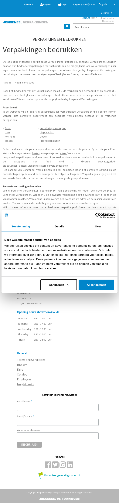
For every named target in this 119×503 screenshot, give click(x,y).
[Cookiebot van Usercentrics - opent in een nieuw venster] (98, 215)
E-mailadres (24, 401)
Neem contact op (25, 82)
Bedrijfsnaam (25, 416)
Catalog (22, 374)
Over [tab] (98, 226)
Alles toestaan (96, 284)
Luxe (7, 132)
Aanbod (7, 82)
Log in (62, 4)
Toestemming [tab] (21, 226)
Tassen (9, 140)
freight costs (25, 384)
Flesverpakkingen (50, 140)
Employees (24, 379)
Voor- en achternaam (28, 430)
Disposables (47, 132)
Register (45, 4)
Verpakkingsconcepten (53, 128)
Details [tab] (59, 226)
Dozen (43, 136)
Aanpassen (59, 284)
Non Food (10, 136)
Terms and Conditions (31, 360)
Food (8, 128)
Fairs (20, 369)
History (22, 364)
